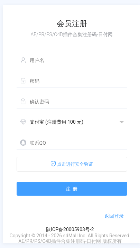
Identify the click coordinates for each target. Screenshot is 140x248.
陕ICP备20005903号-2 (70, 229)
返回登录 (114, 216)
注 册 (71, 189)
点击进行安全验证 (71, 164)
